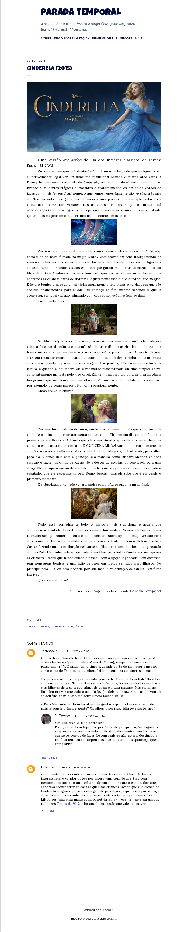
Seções (126, 38)
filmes (80, 626)
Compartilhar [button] (36, 620)
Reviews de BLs (105, 38)
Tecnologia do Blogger (94, 910)
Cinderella (57, 626)
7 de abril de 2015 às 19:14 (88, 716)
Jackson (47, 651)
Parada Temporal (81, 13)
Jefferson (62, 716)
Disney (69, 626)
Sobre (46, 38)
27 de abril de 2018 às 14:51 (75, 767)
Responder (50, 757)
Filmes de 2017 (68, 804)
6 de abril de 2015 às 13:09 (73, 651)
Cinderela (43, 626)
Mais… (140, 38)
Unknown (48, 767)
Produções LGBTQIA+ (71, 38)
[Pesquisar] (158, 13)
